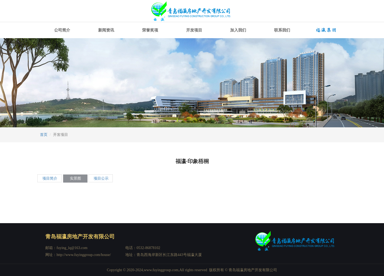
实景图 (75, 178)
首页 (43, 135)
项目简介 (49, 178)
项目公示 (101, 178)
